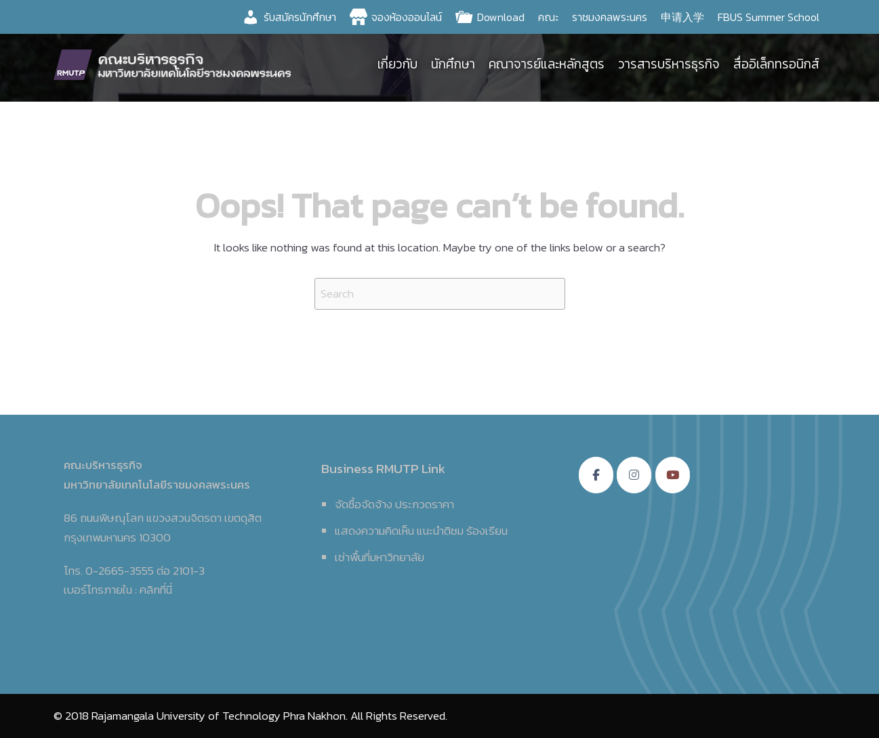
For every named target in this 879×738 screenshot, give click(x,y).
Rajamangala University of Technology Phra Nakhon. (219, 715)
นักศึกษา (453, 64)
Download (501, 17)
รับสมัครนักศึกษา (300, 17)
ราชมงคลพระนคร (609, 17)
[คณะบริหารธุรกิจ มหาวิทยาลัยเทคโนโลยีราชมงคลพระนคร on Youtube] (672, 475)
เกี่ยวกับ (397, 64)
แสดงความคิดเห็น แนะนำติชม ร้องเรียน (421, 530)
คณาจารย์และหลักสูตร (547, 64)
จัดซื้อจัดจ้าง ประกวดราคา (394, 504)
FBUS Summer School (768, 17)
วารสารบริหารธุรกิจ (669, 64)
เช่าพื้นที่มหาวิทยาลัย (379, 557)
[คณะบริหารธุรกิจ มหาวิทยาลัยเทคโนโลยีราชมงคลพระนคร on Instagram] (634, 475)
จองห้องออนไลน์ (406, 17)
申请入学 (682, 17)
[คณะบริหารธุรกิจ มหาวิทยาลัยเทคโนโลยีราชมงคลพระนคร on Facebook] (596, 475)
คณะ (548, 17)
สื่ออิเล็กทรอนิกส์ (776, 64)
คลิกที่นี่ (156, 589)
